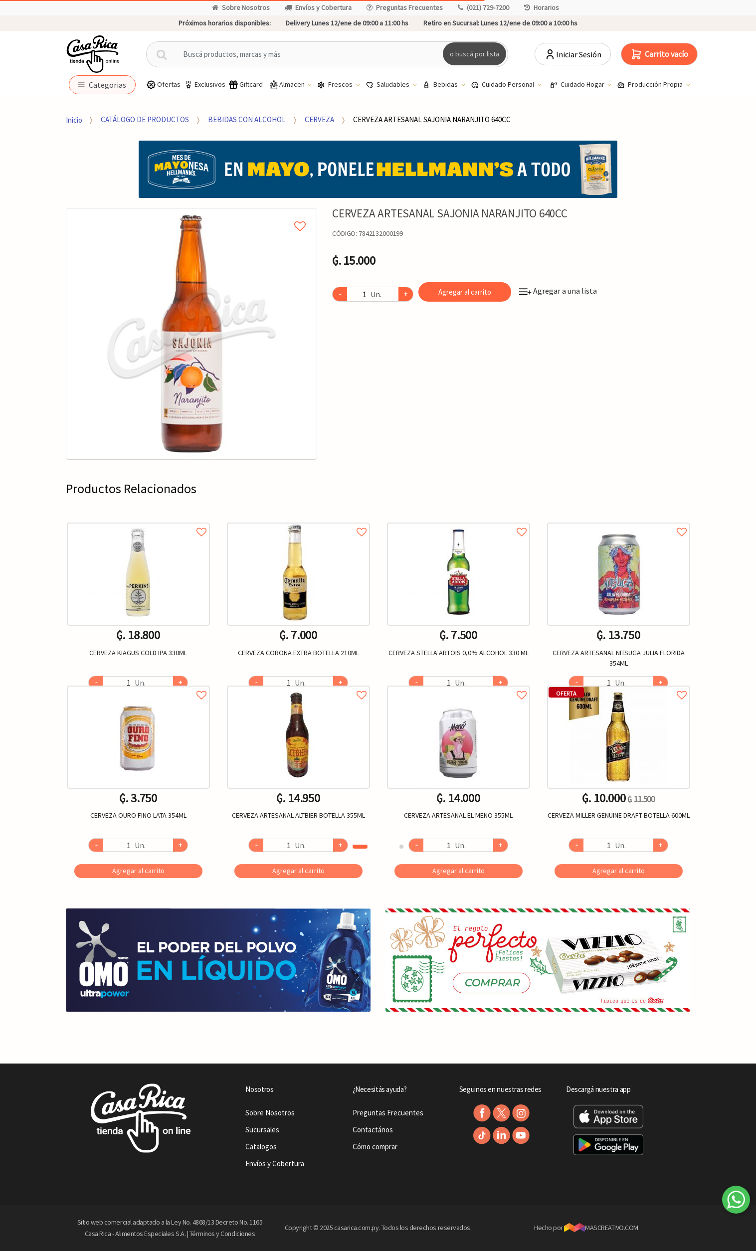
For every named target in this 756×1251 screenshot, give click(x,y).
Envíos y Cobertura (318, 7)
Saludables (388, 84)
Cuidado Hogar (578, 84)
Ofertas (163, 84)
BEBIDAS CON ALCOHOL (247, 119)
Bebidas (440, 84)
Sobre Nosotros (241, 7)
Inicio (74, 119)
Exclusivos (204, 84)
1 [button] (360, 847)
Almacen (287, 84)
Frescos (335, 84)
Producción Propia (650, 84)
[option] (191, 333)
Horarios (541, 7)
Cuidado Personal (503, 84)
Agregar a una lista (558, 291)
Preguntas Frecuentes (405, 7)
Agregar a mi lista (191, 214)
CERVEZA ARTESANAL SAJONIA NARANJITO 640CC (432, 119)
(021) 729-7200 (483, 7)
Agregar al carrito (464, 292)
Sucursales (262, 1129)
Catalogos (261, 1146)
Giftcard (245, 84)
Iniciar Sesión (572, 54)
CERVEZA (319, 119)
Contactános (373, 1129)
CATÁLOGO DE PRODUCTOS (145, 119)
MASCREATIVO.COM (601, 1227)
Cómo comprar (375, 1146)
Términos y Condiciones (222, 1233)
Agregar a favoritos (138, 521)
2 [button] (401, 847)
